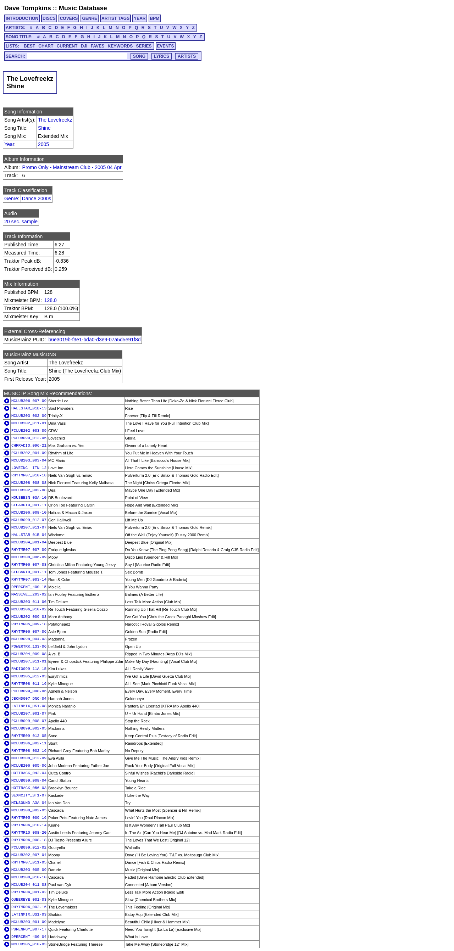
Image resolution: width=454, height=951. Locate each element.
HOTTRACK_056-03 (28, 788)
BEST (29, 46)
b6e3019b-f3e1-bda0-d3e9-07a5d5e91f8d (94, 339)
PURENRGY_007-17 (28, 929)
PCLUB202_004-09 (28, 453)
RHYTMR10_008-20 (28, 832)
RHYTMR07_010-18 (28, 475)
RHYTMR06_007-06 (28, 632)
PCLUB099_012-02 (28, 847)
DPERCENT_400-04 (28, 937)
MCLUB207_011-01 (28, 661)
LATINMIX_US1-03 (28, 914)
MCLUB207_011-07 (28, 527)
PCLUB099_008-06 (28, 691)
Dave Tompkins (27, 8)
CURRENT (67, 46)
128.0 (50, 300)
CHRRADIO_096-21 (28, 445)
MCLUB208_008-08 (28, 483)
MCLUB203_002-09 (28, 416)
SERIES (144, 46)
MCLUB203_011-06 (28, 602)
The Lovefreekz (55, 120)
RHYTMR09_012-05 (28, 736)
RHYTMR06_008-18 (28, 840)
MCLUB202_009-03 (28, 617)
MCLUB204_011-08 (28, 885)
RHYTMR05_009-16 (28, 818)
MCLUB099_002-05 (28, 728)
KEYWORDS (120, 46)
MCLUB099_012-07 (28, 520)
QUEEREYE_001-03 (28, 899)
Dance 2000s (36, 198)
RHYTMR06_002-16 (28, 907)
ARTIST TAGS (115, 18)
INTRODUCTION (22, 18)
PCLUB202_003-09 (28, 431)
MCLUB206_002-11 (28, 743)
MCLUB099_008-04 (28, 780)
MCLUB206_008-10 (28, 512)
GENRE (89, 18)
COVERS (69, 18)
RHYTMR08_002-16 (28, 751)
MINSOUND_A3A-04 (28, 803)
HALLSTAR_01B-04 (28, 535)
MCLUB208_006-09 (28, 557)
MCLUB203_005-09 (28, 870)
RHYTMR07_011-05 (28, 862)
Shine (44, 128)
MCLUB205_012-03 (28, 676)
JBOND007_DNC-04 (28, 699)
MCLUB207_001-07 (28, 713)
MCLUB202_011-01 (28, 423)
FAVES (97, 46)
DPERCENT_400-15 (28, 587)
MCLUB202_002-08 (28, 490)
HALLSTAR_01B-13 (28, 408)
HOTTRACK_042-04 (28, 773)
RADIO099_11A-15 (28, 669)
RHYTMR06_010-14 (28, 825)
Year (9, 144)
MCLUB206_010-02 (28, 609)
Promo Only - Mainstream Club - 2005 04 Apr (72, 167)
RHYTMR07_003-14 (28, 579)
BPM (155, 18)
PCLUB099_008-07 (28, 721)
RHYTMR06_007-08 (28, 565)
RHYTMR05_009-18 (28, 624)
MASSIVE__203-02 (28, 594)
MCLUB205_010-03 (28, 944)
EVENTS (165, 46)
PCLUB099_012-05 (28, 438)
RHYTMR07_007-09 (28, 550)
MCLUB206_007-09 (28, 401)
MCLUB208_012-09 (28, 758)
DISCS (49, 18)
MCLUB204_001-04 (28, 542)
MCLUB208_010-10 (28, 877)
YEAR (139, 18)
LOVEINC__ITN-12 (28, 468)
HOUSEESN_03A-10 (28, 498)
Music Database (83, 8)
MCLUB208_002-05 (28, 810)
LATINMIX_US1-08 (28, 706)
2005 (43, 144)
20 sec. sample (21, 221)
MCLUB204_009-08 (28, 654)
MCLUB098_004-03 (28, 639)
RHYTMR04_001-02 (28, 892)
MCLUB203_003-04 (28, 460)
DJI (84, 46)
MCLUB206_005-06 (28, 765)
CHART (45, 46)
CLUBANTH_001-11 (28, 572)
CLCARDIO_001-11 (28, 505)
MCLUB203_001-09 (28, 922)
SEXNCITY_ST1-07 (28, 795)
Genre (11, 198)
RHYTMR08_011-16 (28, 684)
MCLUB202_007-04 (28, 855)
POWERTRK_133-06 (28, 646)
